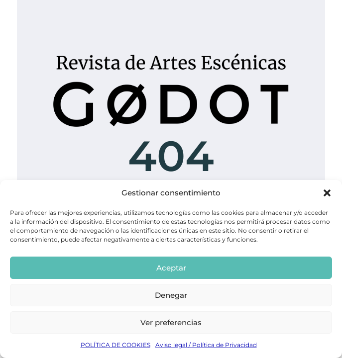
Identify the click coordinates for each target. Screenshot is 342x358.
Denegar (171, 295)
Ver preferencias (171, 322)
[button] (327, 193)
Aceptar (171, 267)
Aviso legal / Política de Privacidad (206, 345)
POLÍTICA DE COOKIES (115, 345)
